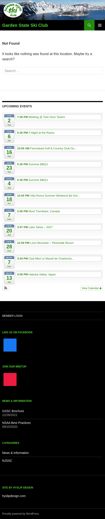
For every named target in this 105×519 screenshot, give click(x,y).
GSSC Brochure (13, 411)
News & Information (15, 453)
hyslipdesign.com (13, 496)
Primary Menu (100, 25)
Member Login (12, 315)
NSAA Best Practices (16, 423)
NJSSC (7, 460)
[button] (5, 288)
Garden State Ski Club (25, 25)
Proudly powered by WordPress (20, 513)
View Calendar (92, 288)
